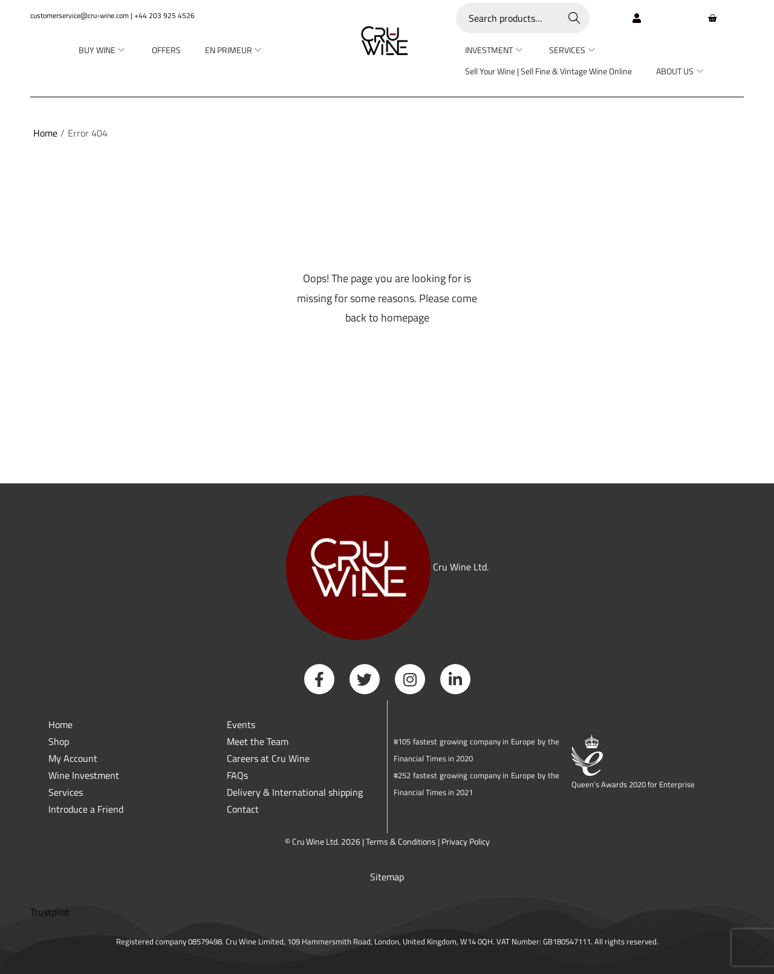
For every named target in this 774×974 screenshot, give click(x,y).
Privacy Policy (465, 841)
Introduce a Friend (85, 809)
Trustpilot (50, 912)
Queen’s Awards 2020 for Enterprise (633, 784)
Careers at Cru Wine (268, 758)
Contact (243, 809)
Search (575, 18)
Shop (58, 741)
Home (45, 133)
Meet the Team (257, 741)
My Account (72, 758)
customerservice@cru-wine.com (79, 15)
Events (241, 724)
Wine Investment (83, 775)
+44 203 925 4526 (164, 15)
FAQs (237, 775)
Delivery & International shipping (296, 792)
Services (65, 792)
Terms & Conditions (401, 841)
